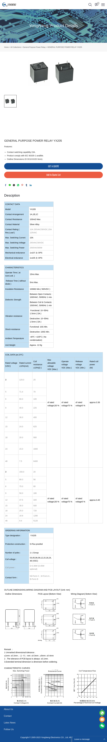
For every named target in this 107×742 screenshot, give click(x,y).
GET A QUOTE (53, 166)
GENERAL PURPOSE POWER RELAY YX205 (64, 47)
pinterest (22, 185)
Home (6, 47)
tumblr (26, 185)
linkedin (30, 185)
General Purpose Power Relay (34, 47)
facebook (5, 185)
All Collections (15, 47)
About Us (8, 709)
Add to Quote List (53, 174)
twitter (14, 185)
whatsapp (18, 185)
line (9, 185)
